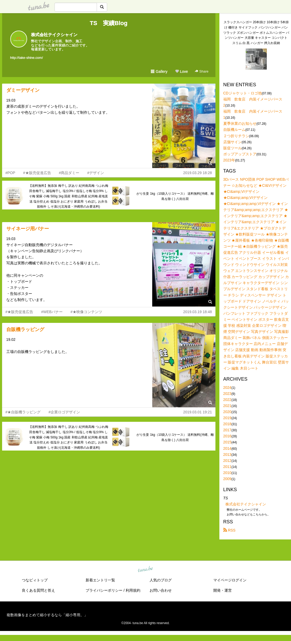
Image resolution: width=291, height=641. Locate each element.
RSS (229, 530)
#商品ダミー (69, 173)
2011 (227, 467)
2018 (227, 424)
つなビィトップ (35, 580)
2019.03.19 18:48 (197, 312)
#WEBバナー (52, 312)
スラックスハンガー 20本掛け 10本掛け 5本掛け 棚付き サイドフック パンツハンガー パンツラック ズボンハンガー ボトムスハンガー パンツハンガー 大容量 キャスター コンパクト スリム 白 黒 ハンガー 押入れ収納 (256, 32)
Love (181, 71)
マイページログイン (229, 580)
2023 (227, 393)
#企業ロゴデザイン (64, 412)
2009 (227, 479)
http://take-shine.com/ (26, 58)
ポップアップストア (240, 154)
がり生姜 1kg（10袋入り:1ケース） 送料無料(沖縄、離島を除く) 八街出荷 (175, 196)
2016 (227, 436)
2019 (227, 418)
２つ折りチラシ (236, 136)
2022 (227, 400)
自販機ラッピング (25, 329)
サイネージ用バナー (27, 228)
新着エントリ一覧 (100, 580)
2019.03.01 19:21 (197, 412)
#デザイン (95, 173)
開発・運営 (222, 590)
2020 (227, 412)
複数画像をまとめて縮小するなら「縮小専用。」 (47, 615)
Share (201, 71)
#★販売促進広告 (37, 173)
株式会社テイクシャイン (54, 34)
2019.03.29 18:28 (197, 173)
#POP (10, 173)
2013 (227, 454)
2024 (227, 387)
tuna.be (145, 569)
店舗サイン (232, 142)
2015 (227, 442)
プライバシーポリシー (104, 590)
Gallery (159, 71)
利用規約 (133, 590)
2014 (227, 448)
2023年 (229, 160)
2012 (227, 460)
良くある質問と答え (38, 590)
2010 (227, 473)
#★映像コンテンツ (86, 312)
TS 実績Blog (108, 23)
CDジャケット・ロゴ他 (242, 93)
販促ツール (232, 148)
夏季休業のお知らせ (240, 123)
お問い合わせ (161, 590)
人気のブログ (161, 580)
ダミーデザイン (23, 90)
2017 (227, 430)
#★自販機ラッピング (23, 412)
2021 (227, 406)
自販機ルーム (234, 129)
